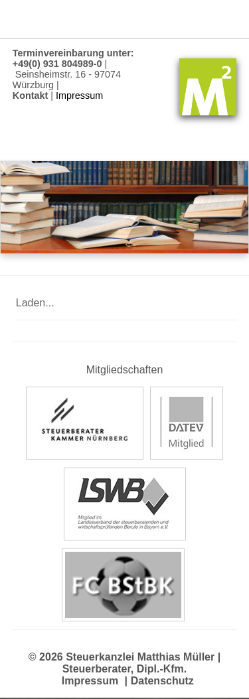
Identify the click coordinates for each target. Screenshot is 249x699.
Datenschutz (162, 680)
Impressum (90, 680)
